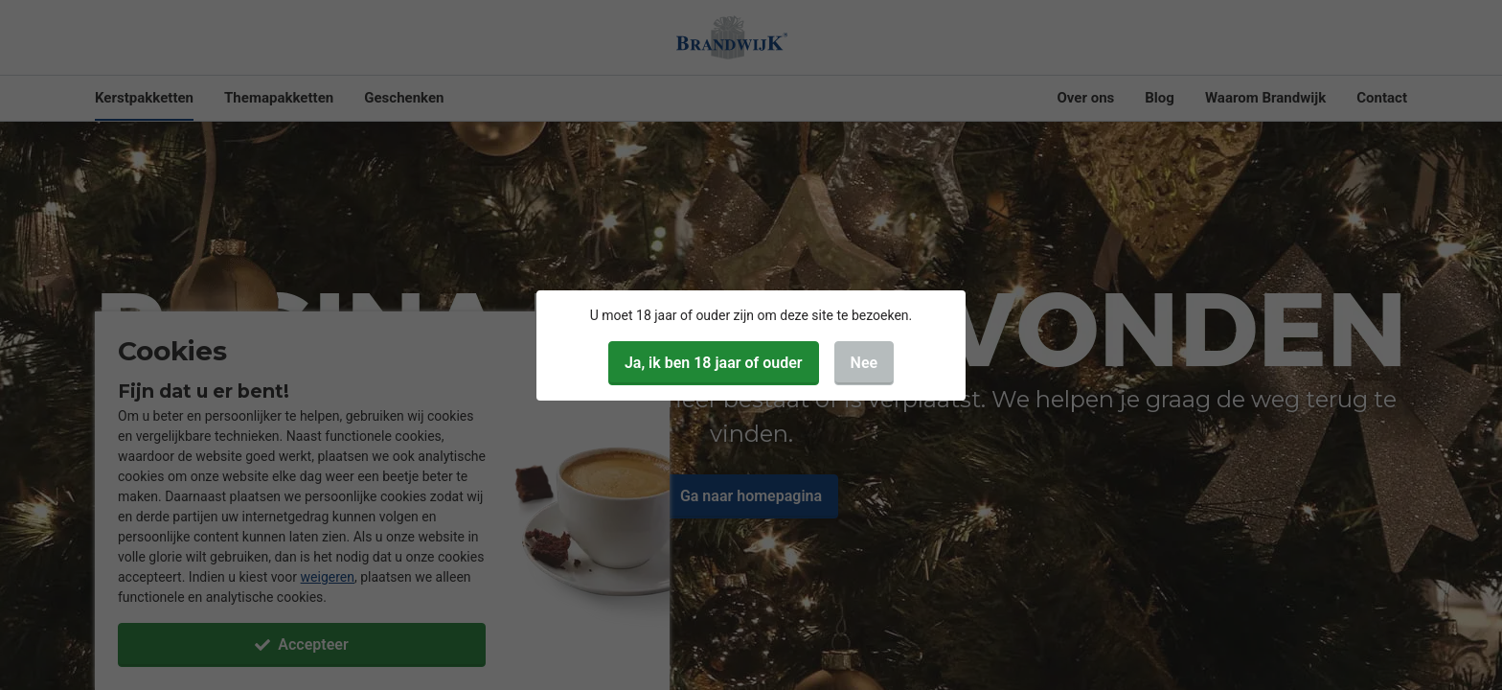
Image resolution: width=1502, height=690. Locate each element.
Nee (864, 363)
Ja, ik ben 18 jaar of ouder (714, 363)
